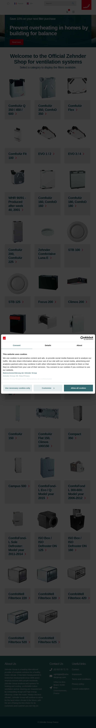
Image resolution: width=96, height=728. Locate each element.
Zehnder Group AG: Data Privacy (16, 376)
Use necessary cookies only (17, 388)
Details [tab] (48, 345)
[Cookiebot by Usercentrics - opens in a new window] (82, 338)
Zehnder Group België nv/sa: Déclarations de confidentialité (27, 379)
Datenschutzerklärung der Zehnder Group (20, 373)
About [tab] (79, 345)
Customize (48, 388)
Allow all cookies (78, 388)
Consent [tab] (16, 345)
